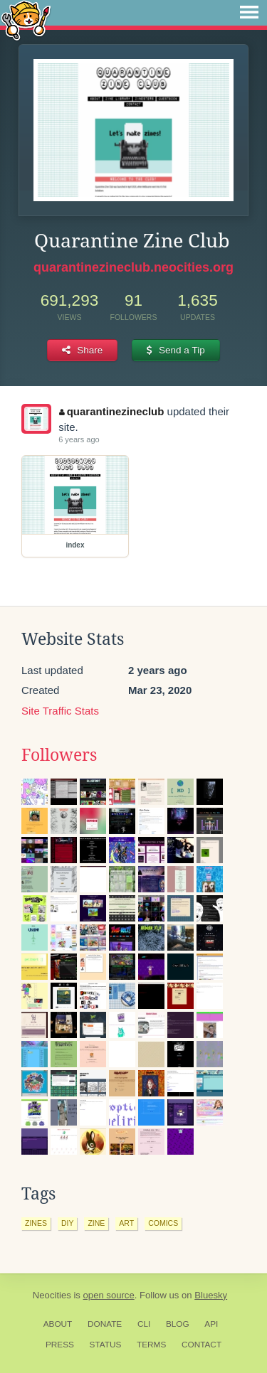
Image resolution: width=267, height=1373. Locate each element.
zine (96, 1223)
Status (106, 1345)
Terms (151, 1345)
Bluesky (210, 1295)
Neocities (52, 1295)
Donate (105, 1324)
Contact (201, 1345)
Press (60, 1345)
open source (109, 1295)
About (58, 1324)
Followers (59, 755)
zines (36, 1223)
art (126, 1223)
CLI (143, 1324)
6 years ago (78, 439)
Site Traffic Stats (60, 711)
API (211, 1324)
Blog (177, 1324)
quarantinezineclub (111, 411)
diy (67, 1223)
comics (163, 1223)
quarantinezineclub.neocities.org (133, 267)
